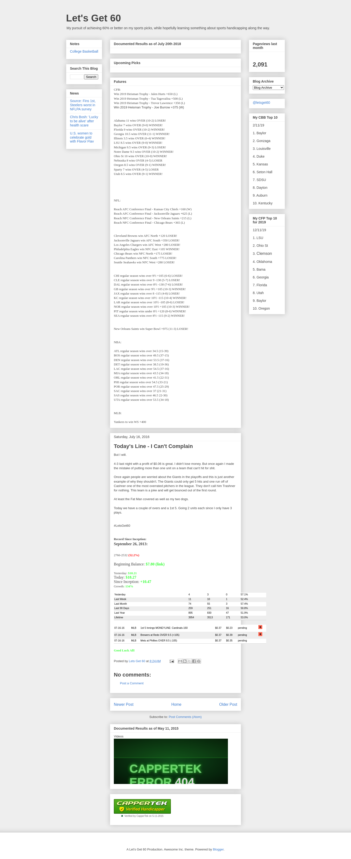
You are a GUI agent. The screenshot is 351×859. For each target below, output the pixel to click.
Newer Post (124, 704)
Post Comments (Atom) (185, 717)
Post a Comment (132, 683)
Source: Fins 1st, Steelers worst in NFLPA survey (83, 105)
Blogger (218, 849)
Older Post (228, 704)
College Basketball (84, 51)
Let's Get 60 (93, 18)
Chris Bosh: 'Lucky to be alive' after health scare (84, 121)
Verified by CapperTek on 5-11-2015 (143, 816)
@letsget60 (261, 103)
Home (176, 704)
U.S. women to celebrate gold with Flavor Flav (82, 137)
